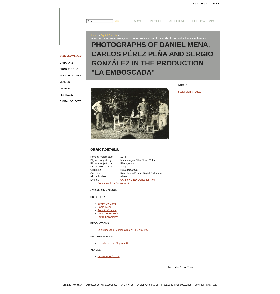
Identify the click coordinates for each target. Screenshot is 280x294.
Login (195, 3)
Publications (203, 21)
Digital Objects (70, 101)
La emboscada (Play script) (113, 243)
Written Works (70, 75)
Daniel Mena (105, 207)
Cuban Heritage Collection (177, 285)
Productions (69, 69)
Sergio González (107, 203)
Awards (65, 88)
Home (94, 35)
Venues (65, 82)
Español (217, 3)
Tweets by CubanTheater (182, 267)
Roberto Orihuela (107, 210)
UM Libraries (127, 285)
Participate (177, 21)
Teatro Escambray (108, 216)
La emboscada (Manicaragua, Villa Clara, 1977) (124, 230)
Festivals (66, 94)
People (156, 21)
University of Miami (72, 285)
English (205, 3)
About (139, 21)
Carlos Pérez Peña (108, 213)
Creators (66, 62)
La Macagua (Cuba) (109, 256)
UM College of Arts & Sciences (101, 285)
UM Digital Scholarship (148, 285)
